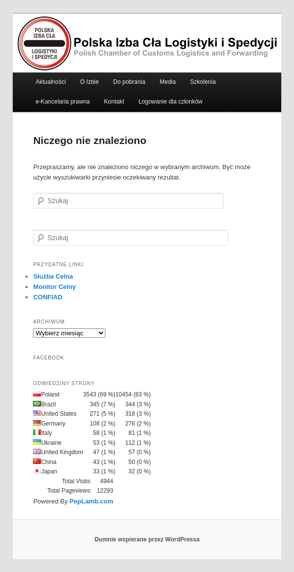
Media (168, 81)
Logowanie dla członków (170, 101)
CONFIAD (47, 297)
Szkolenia (203, 81)
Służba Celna (53, 276)
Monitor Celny (54, 286)
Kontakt (114, 101)
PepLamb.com (91, 501)
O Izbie (89, 81)
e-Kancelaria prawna (62, 101)
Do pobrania (129, 81)
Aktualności (50, 81)
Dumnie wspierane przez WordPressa (147, 539)
